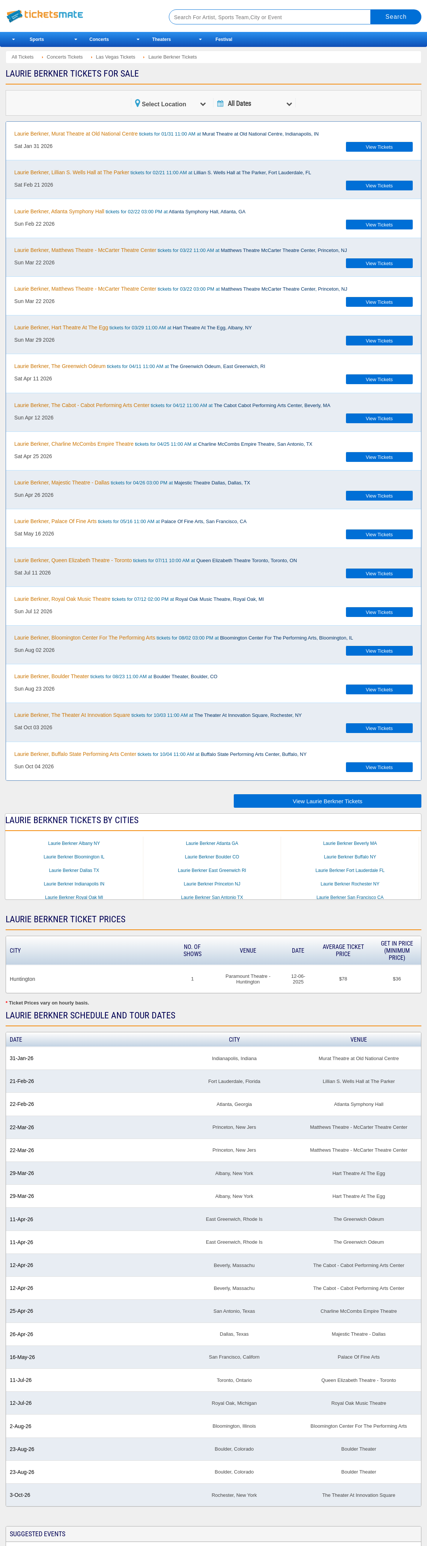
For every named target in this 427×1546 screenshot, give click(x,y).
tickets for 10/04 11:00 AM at (160, 754)
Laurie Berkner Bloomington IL (74, 857)
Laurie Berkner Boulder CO (212, 857)
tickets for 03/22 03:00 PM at (180, 289)
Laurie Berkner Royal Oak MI (74, 897)
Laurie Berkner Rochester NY (349, 884)
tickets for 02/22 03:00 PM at (129, 211)
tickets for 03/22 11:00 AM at (180, 250)
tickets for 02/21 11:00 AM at (162, 172)
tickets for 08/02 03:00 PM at (183, 638)
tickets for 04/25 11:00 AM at (163, 444)
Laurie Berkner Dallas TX (74, 870)
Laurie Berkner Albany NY (74, 843)
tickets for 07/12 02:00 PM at (139, 599)
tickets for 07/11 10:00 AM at (155, 560)
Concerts (99, 39)
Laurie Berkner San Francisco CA (349, 897)
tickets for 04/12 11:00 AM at (172, 405)
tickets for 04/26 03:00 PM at (132, 483)
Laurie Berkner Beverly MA (350, 843)
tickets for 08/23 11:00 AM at (115, 676)
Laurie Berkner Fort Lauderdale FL (350, 870)
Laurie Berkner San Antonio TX (212, 897)
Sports (37, 39)
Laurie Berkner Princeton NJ (212, 884)
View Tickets (379, 147)
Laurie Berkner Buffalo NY (350, 857)
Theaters (161, 39)
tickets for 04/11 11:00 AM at (139, 366)
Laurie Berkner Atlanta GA (212, 843)
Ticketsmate (78, 16)
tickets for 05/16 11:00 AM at (130, 521)
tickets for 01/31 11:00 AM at (166, 134)
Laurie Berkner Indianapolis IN (74, 884)
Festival (223, 39)
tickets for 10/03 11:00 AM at (158, 715)
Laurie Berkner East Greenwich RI (212, 870)
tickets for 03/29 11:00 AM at (133, 327)
